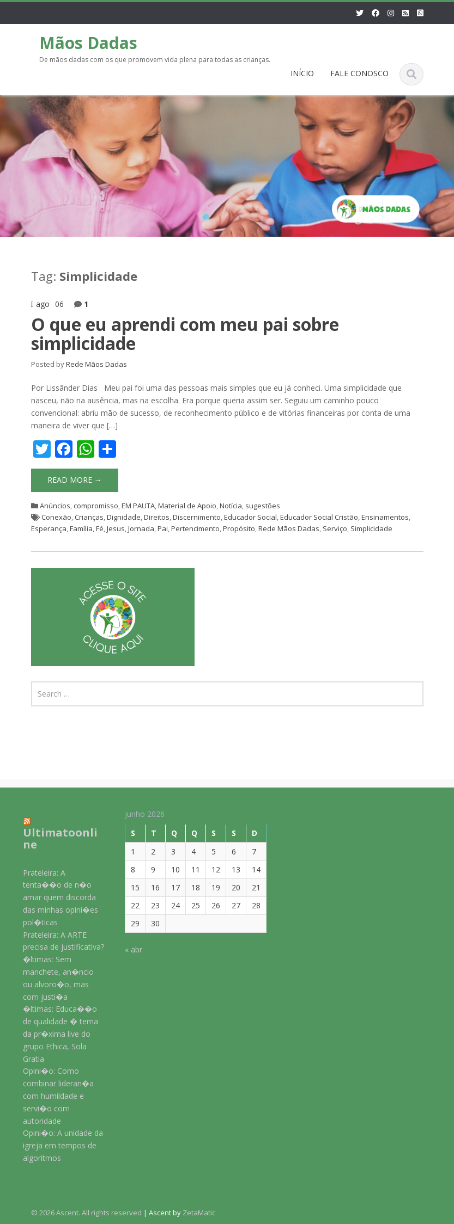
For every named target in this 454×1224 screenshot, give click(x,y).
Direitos (157, 517)
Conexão (56, 517)
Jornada (141, 528)
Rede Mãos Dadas (96, 364)
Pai (163, 528)
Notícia (231, 505)
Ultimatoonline (52, 838)
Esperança (48, 528)
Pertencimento (195, 528)
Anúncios (55, 505)
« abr (126, 949)
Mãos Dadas (88, 43)
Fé (100, 528)
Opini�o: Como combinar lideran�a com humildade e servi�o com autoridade (50, 1095)
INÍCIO (302, 73)
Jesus (116, 528)
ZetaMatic (199, 1212)
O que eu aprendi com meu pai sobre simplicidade (185, 333)
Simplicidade (371, 528)
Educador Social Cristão (319, 517)
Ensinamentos (385, 517)
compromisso (96, 505)
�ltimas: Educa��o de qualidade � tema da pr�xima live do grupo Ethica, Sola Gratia (52, 1033)
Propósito (239, 528)
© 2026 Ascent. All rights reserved (86, 1212)
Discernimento (197, 517)
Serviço (335, 528)
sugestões (262, 505)
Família (81, 528)
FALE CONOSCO (359, 73)
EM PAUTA (138, 505)
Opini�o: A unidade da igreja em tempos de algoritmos (55, 1145)
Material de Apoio (187, 505)
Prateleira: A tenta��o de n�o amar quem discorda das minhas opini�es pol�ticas (52, 897)
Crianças (89, 517)
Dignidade (124, 517)
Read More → (74, 480)
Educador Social (250, 517)
